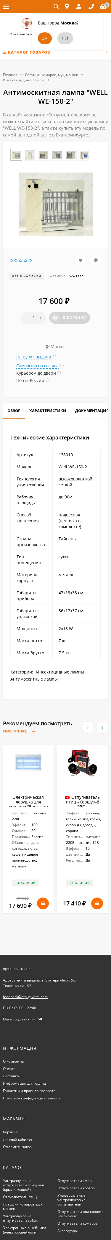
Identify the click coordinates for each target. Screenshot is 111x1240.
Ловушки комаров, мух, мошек (51, 74)
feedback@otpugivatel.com (25, 996)
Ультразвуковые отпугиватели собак (20, 1218)
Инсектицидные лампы (23, 80)
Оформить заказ (17, 1146)
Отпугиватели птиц (20, 1196)
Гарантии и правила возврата (29, 1090)
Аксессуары (67, 1230)
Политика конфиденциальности (31, 1098)
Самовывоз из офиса (37, 365)
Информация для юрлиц (24, 1083)
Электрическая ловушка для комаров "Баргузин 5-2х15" (28, 804)
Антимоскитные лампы (34, 679)
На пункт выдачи (33, 357)
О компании (13, 1061)
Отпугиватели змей (74, 1180)
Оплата (9, 1068)
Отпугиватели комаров (77, 1223)
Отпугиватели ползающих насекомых (80, 1213)
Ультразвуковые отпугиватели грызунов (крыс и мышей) (23, 1185)
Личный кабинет (18, 1139)
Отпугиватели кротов (76, 1187)
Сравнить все (20, 731)
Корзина (10, 1131)
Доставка (11, 1075)
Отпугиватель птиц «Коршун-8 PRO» (83, 801)
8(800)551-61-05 (16, 968)
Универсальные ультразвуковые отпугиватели (71, 1200)
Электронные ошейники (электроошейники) (24, 1230)
